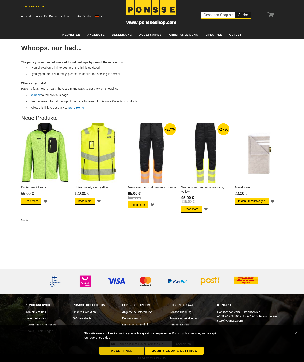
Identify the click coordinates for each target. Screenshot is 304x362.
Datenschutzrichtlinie (135, 324)
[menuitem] (71, 34)
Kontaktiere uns (35, 312)
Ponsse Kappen (180, 324)
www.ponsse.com (32, 6)
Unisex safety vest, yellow (91, 187)
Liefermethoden (35, 318)
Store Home (76, 107)
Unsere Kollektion (84, 312)
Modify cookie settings (174, 351)
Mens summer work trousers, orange (152, 187)
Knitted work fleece (33, 187)
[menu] (152, 34)
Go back (35, 95)
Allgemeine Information (137, 312)
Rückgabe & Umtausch (40, 324)
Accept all (122, 351)
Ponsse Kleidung (181, 312)
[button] (90, 16)
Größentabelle (82, 318)
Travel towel (243, 187)
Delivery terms (131, 318)
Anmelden (27, 16)
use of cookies (100, 337)
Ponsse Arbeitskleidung (185, 318)
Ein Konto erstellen (56, 16)
